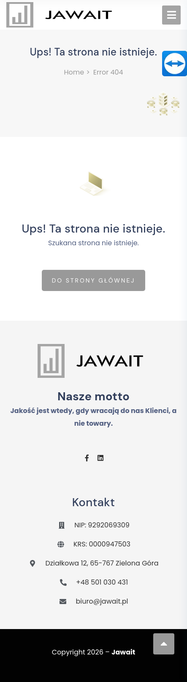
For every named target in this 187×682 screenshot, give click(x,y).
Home (74, 72)
